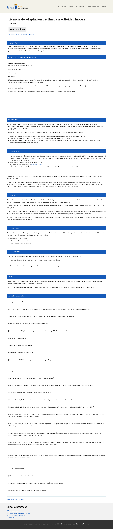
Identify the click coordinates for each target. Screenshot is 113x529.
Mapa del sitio (55, 524)
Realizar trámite (17, 29)
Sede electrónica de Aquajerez (16, 515)
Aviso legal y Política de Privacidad (79, 524)
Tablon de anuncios (13, 511)
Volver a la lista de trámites (15, 499)
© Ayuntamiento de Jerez (41, 524)
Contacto (64, 524)
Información (10, 517)
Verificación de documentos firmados (18, 513)
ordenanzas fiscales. (37, 165)
